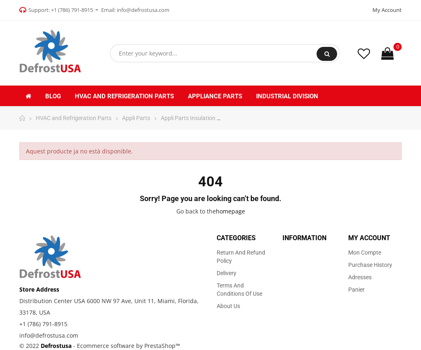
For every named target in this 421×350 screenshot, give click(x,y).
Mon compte (364, 252)
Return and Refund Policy (241, 256)
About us (228, 306)
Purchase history (370, 265)
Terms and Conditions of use (239, 289)
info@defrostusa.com (143, 10)
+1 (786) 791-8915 (72, 10)
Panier (356, 289)
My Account (387, 10)
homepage (230, 211)
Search (327, 54)
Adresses (360, 277)
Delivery (226, 273)
